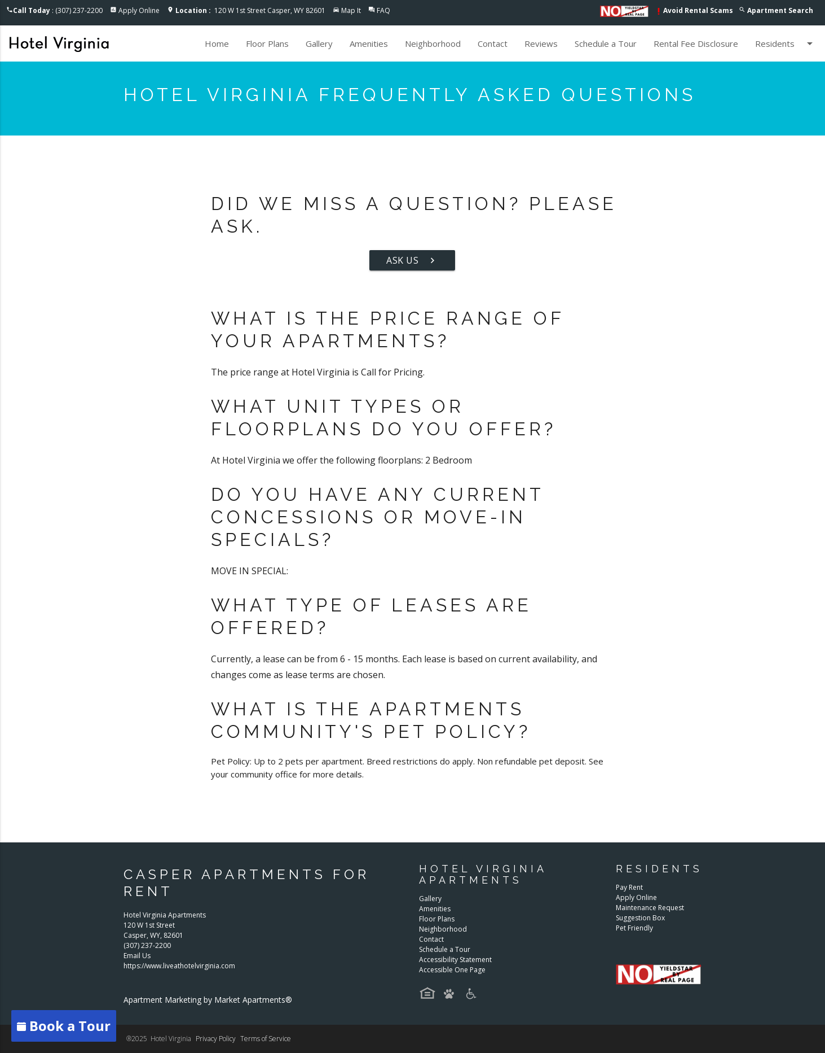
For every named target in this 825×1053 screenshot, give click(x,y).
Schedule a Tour (606, 43)
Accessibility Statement (455, 959)
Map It (351, 10)
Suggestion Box (640, 918)
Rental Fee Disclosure (696, 43)
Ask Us (412, 260)
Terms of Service (265, 1038)
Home (217, 43)
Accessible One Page (452, 970)
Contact (493, 43)
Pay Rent (629, 887)
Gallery (319, 43)
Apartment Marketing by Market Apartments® (207, 999)
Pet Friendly (634, 928)
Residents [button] (786, 43)
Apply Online (139, 10)
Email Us (137, 955)
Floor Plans (267, 43)
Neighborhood (433, 43)
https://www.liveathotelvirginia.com (179, 966)
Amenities (369, 43)
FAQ (383, 10)
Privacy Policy (216, 1038)
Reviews (541, 43)
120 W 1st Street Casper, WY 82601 (250, 10)
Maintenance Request (650, 907)
